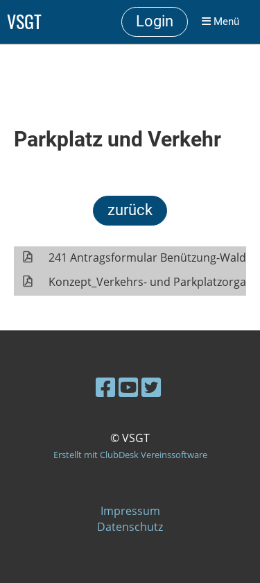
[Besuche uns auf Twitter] (151, 387)
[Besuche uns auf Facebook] (105, 387)
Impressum (130, 510)
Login (154, 21)
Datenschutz (130, 526)
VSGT (24, 22)
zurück (130, 210)
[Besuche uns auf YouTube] (128, 387)
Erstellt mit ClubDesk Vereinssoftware (130, 454)
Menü (220, 21)
